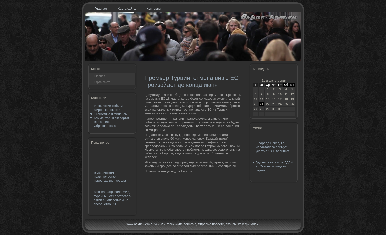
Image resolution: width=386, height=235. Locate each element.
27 (255, 109)
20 (255, 104)
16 (273, 99)
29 (267, 109)
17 (279, 99)
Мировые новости (107, 110)
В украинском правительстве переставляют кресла (110, 177)
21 (261, 104)
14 (261, 99)
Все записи (102, 122)
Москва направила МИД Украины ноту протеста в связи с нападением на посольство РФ (112, 198)
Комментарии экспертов (112, 118)
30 (273, 109)
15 (267, 99)
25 (286, 104)
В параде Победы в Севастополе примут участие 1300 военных (272, 147)
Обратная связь (105, 126)
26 (292, 104)
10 (279, 94)
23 (273, 104)
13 (255, 99)
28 (261, 109)
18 (286, 99)
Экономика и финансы (110, 114)
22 (267, 104)
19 (292, 99)
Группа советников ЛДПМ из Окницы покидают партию (274, 166)
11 (286, 94)
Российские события (109, 106)
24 (279, 104)
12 (292, 94)
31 (279, 109)
